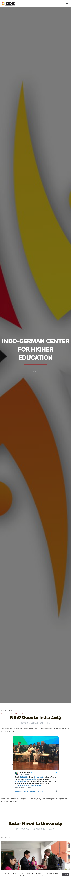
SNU (40, 829)
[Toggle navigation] (67, 3)
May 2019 (9, 713)
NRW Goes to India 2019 (35, 717)
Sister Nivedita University (35, 823)
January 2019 (20, 713)
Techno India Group (50, 829)
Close (66, 874)
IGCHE (41, 723)
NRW (48, 723)
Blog (3, 713)
